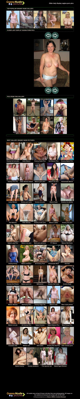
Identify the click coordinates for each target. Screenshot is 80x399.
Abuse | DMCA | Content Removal (56, 396)
